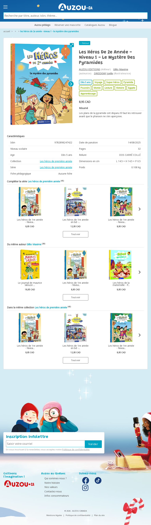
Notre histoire (49, 482)
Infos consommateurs (54, 495)
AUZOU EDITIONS (89, 69)
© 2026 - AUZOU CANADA (75, 511)
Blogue (113, 25)
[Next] (71, 84)
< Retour (84, 43)
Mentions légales (54, 515)
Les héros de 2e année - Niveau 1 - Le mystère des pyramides (49, 31)
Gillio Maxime (120, 69)
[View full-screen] (72, 45)
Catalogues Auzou (95, 25)
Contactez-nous (50, 491)
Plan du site (99, 515)
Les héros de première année (56, 161)
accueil (6, 31)
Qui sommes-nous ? (53, 478)
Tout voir (75, 234)
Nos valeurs (48, 487)
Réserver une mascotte (67, 25)
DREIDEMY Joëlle (103, 73)
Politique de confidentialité (76, 449)
